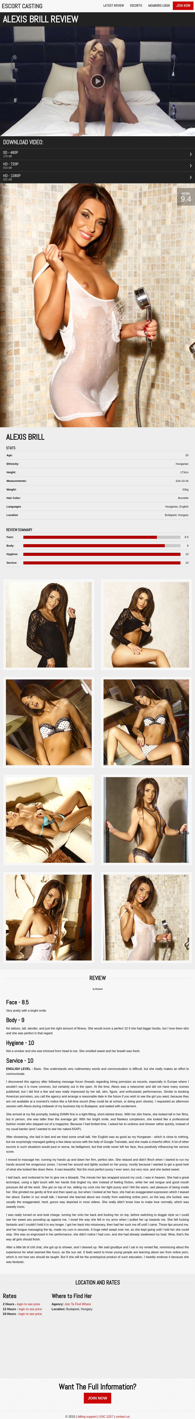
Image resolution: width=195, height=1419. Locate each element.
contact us (123, 1416)
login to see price (28, 1304)
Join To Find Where (77, 1304)
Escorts (136, 5)
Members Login (159, 5)
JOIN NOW (97, 1398)
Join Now (183, 5)
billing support (87, 1416)
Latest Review (113, 5)
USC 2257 (106, 1416)
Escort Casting (22, 6)
